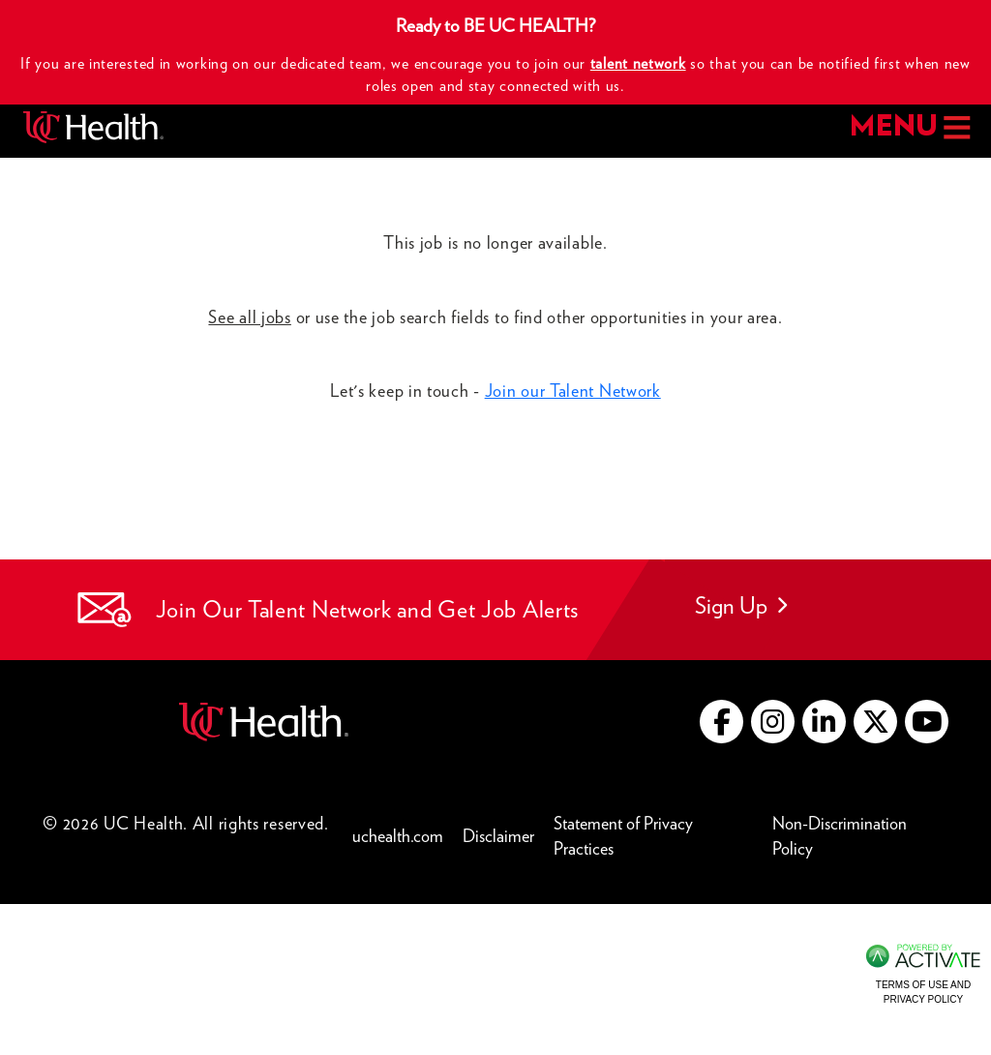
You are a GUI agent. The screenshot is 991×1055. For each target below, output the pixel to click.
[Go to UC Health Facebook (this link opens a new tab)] (721, 721)
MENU (908, 127)
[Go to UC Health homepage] (93, 127)
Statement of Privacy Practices (658, 836)
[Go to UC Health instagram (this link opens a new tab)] (773, 721)
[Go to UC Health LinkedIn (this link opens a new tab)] (824, 721)
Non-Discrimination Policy (860, 836)
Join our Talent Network (573, 390)
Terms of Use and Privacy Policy (923, 992)
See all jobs (249, 317)
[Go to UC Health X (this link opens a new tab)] (875, 721)
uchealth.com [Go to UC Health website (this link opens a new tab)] (397, 836)
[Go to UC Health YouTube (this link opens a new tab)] (926, 721)
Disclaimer (503, 835)
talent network (638, 63)
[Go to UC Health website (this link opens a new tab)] (263, 719)
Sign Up (741, 605)
